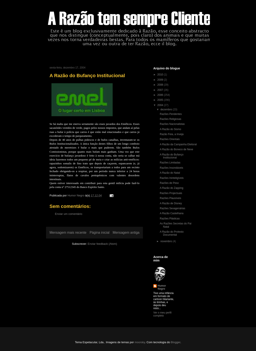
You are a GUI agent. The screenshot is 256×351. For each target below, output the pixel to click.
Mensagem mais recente (68, 232)
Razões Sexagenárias (172, 208)
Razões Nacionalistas (172, 124)
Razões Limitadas (170, 162)
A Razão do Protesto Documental (172, 233)
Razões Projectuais (171, 193)
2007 (160, 89)
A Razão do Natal (170, 172)
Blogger (175, 342)
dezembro (166, 109)
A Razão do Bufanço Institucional (171, 156)
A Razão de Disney (171, 203)
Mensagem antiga (126, 232)
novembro (166, 241)
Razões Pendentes (171, 114)
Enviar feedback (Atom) (102, 243)
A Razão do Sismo (170, 129)
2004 (160, 105)
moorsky (139, 342)
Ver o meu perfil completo (162, 314)
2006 (160, 94)
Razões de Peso (169, 182)
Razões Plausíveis (170, 198)
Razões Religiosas (170, 119)
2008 (160, 84)
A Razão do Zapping (171, 187)
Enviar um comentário (68, 213)
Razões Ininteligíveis (172, 178)
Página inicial (99, 232)
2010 (160, 74)
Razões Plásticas (170, 218)
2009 (160, 79)
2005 (160, 99)
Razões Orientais (170, 139)
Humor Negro (162, 287)
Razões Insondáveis (171, 167)
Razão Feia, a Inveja (172, 134)
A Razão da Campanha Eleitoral (178, 144)
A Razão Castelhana (171, 213)
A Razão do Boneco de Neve (176, 149)
